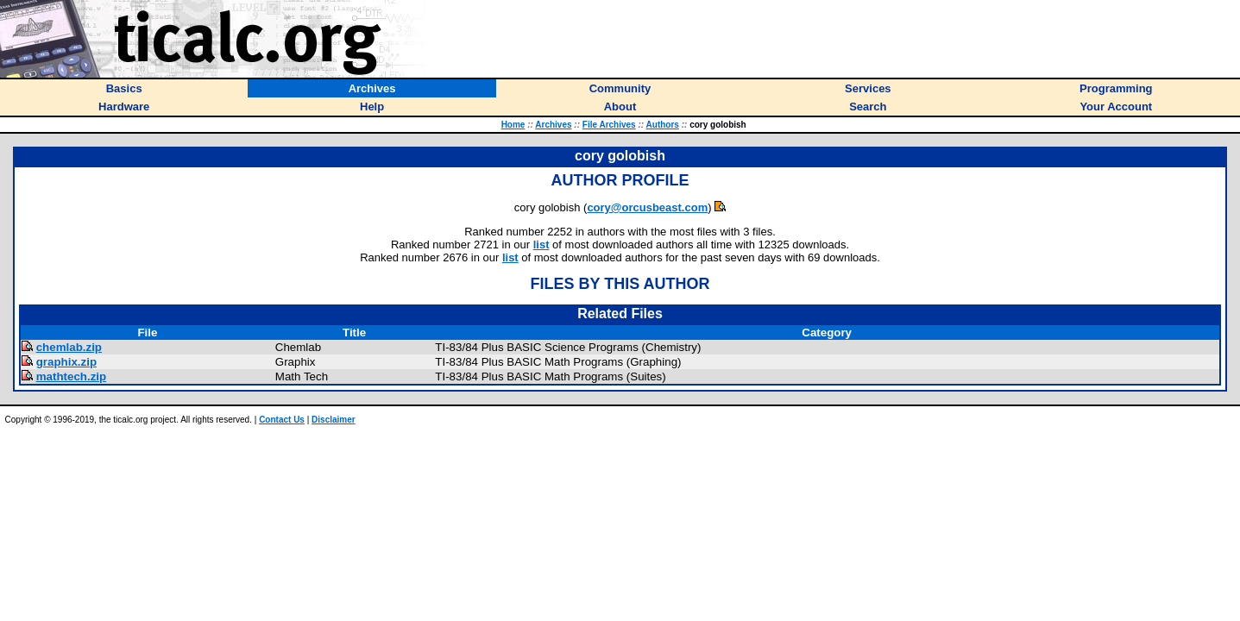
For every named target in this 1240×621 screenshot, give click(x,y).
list (541, 244)
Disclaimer (334, 419)
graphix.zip (66, 361)
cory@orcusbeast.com (647, 207)
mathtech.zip (71, 376)
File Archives (609, 124)
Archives (553, 124)
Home (513, 124)
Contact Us (282, 419)
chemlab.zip (69, 347)
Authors (662, 124)
